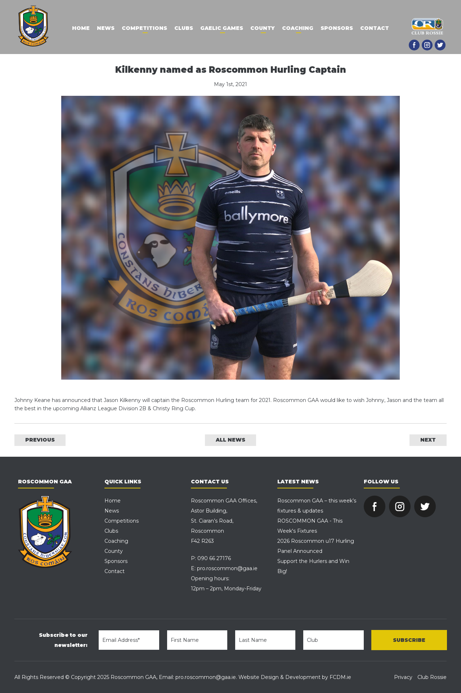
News (106, 28)
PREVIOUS (40, 440)
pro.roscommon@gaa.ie (227, 568)
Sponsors (337, 28)
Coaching (297, 28)
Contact (374, 28)
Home (81, 28)
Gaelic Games (221, 28)
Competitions (144, 28)
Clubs (183, 28)
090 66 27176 (214, 558)
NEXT (428, 440)
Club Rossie (432, 677)
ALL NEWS (230, 440)
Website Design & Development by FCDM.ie (294, 677)
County (262, 28)
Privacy (403, 677)
